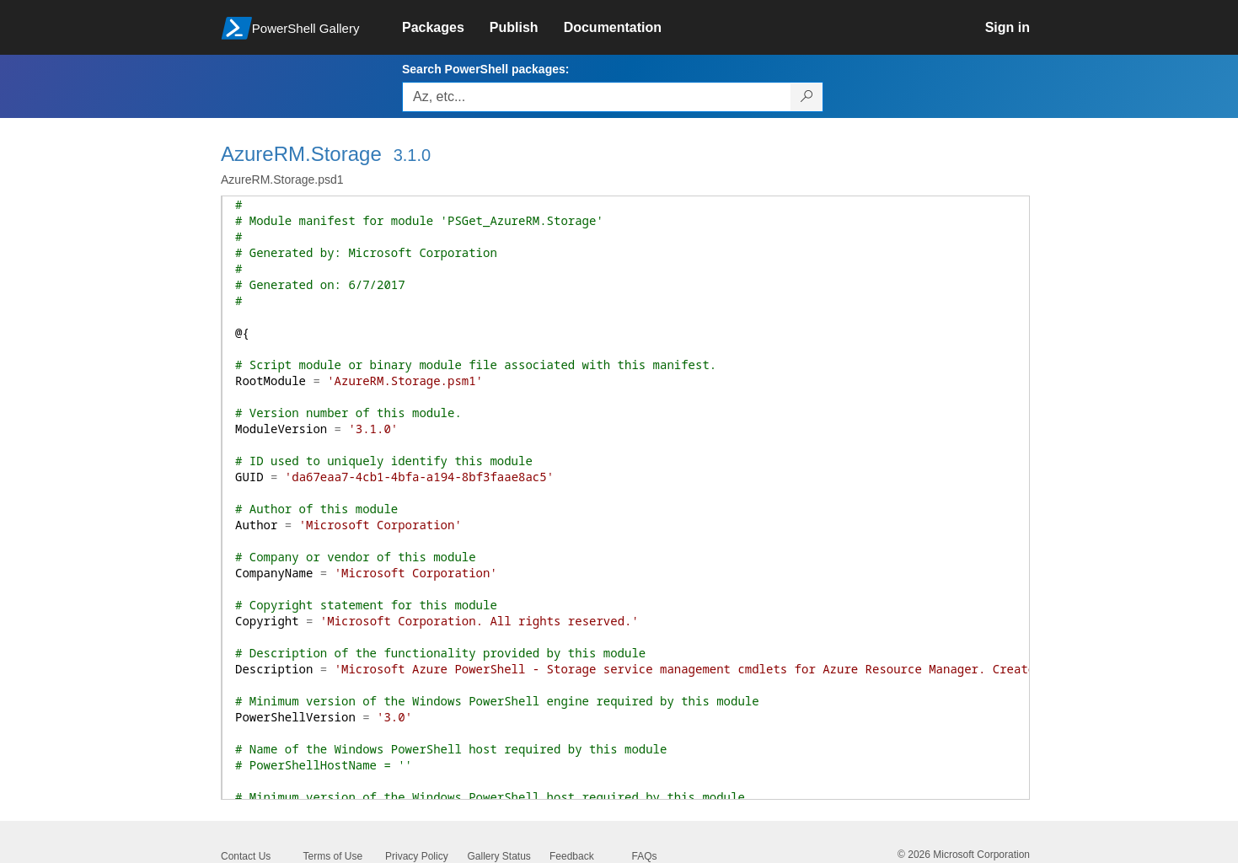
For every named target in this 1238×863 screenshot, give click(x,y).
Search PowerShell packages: (485, 69)
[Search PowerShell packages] (806, 97)
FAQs (644, 856)
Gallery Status (499, 856)
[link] (446, 27)
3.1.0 (412, 155)
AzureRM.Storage (301, 153)
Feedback (571, 856)
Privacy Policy (416, 856)
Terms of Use (333, 856)
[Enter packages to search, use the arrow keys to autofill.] (596, 97)
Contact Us (246, 856)
